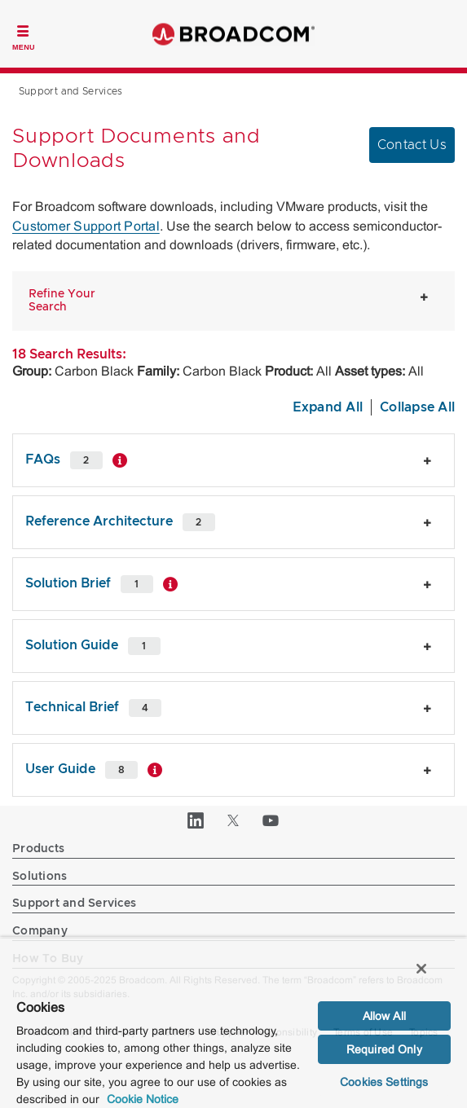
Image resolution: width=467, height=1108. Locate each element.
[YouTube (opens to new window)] (271, 820)
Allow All (384, 1015)
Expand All (328, 407)
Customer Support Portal (86, 226)
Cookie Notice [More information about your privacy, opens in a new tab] (142, 1099)
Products (38, 849)
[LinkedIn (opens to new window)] (196, 820)
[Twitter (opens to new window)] (234, 820)
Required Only (384, 1049)
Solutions (39, 876)
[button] (70, 301)
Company (40, 931)
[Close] (421, 969)
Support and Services (74, 903)
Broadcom (234, 34)
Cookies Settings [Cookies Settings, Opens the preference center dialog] (384, 1081)
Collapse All (417, 407)
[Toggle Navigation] (23, 35)
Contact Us (412, 145)
